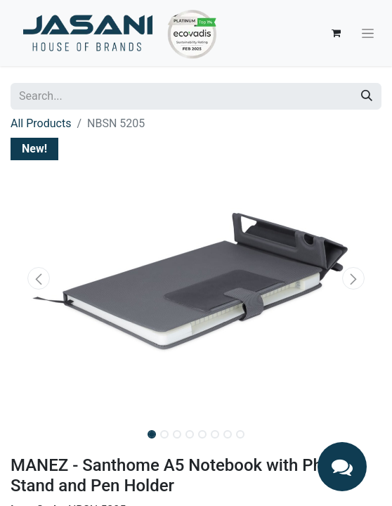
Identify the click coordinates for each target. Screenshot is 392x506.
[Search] (366, 96)
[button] (38, 278)
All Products (41, 123)
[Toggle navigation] (367, 33)
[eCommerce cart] (335, 33)
